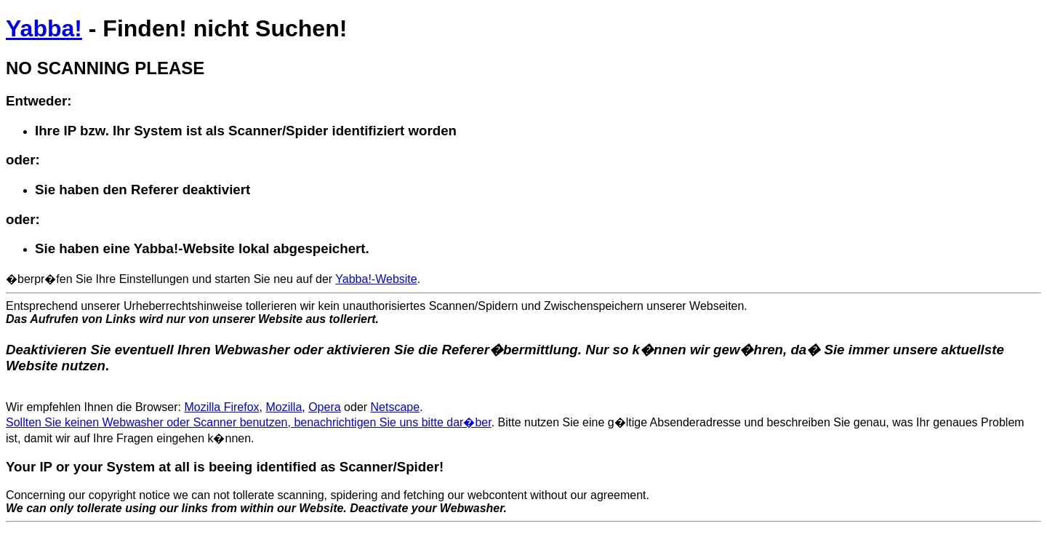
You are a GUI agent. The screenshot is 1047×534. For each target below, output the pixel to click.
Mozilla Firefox (221, 407)
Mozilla (283, 407)
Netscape (395, 407)
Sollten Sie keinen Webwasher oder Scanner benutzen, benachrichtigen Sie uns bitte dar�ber (249, 422)
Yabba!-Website (376, 279)
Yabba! (44, 28)
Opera (324, 407)
